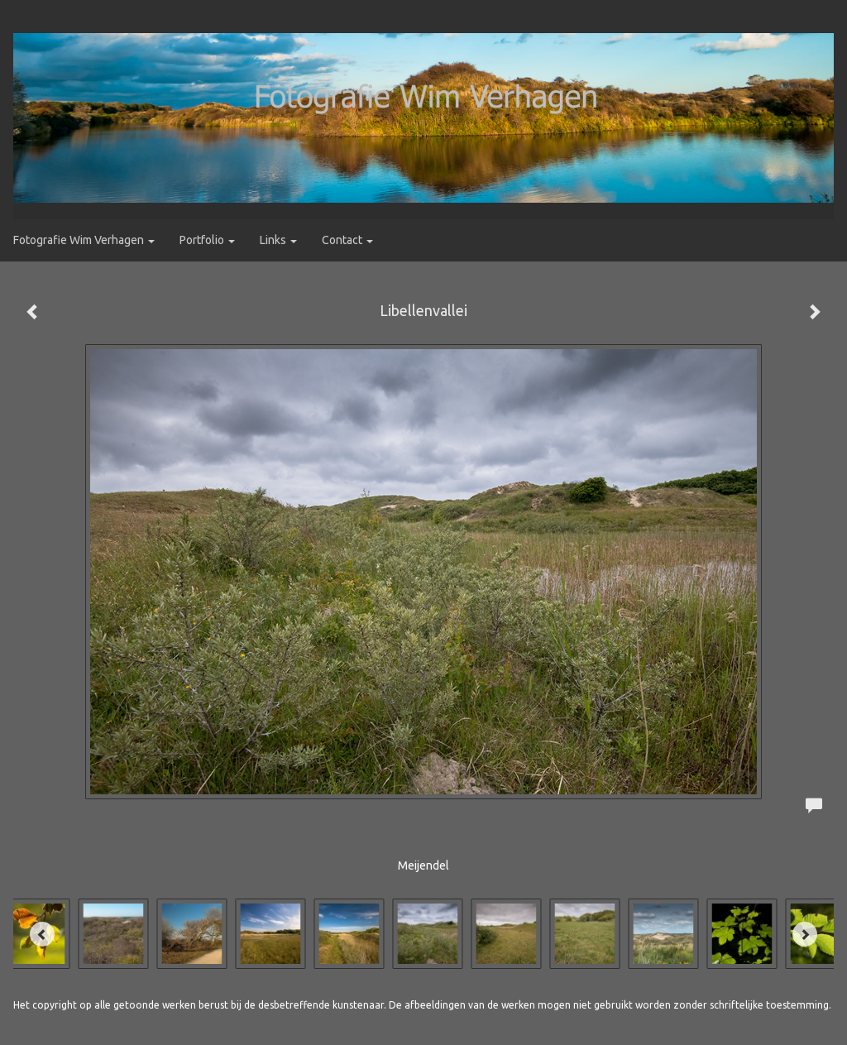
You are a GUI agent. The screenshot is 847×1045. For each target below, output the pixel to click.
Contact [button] (347, 240)
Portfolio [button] (207, 240)
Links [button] (278, 240)
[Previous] (42, 934)
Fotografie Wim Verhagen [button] (84, 240)
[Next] (804, 934)
